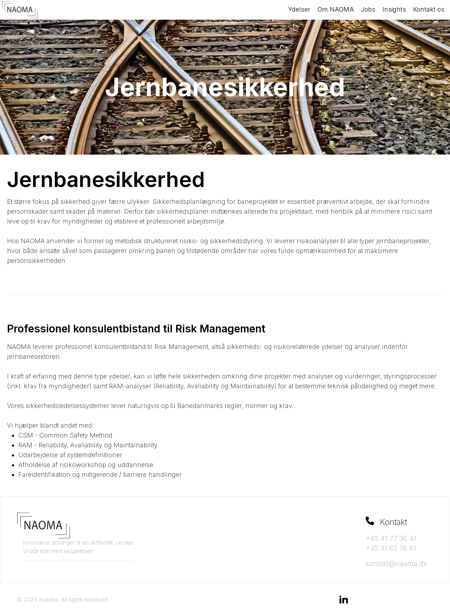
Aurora (266, 599)
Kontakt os (428, 9)
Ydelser (299, 9)
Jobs (368, 9)
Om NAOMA (335, 9)
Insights (394, 9)
